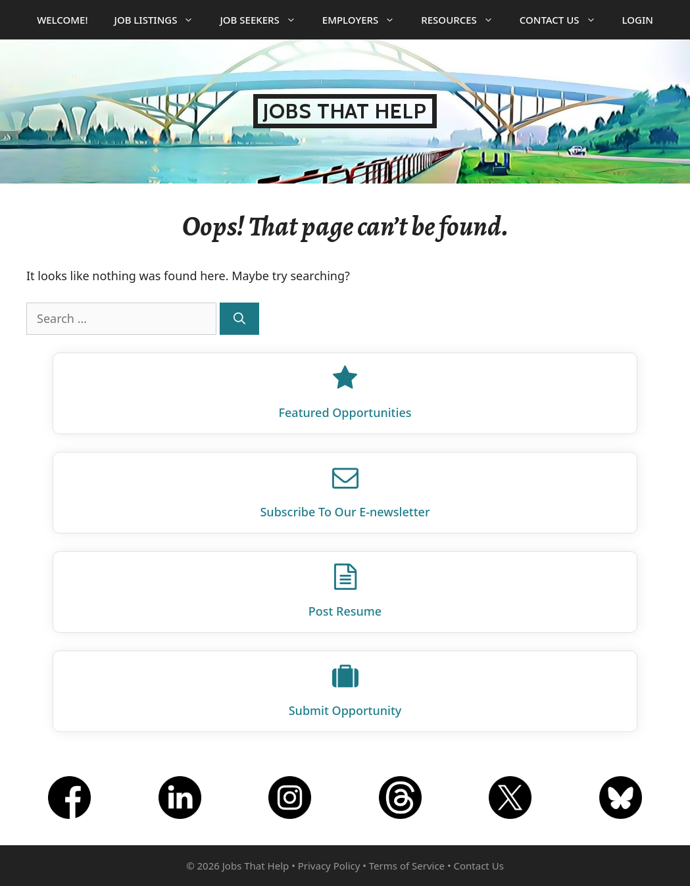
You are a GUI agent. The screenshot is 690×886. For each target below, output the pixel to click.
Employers (365, 19)
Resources (463, 19)
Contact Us (564, 19)
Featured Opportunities (345, 412)
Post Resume (345, 611)
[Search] (239, 319)
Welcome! (62, 19)
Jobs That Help (345, 111)
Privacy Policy (329, 865)
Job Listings (160, 19)
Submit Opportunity (345, 710)
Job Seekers (264, 19)
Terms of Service (407, 865)
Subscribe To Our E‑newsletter (345, 512)
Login (637, 19)
